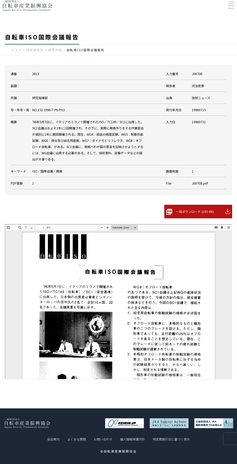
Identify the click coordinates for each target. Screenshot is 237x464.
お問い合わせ (103, 439)
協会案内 (53, 439)
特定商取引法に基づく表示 (171, 439)
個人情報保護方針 (132, 439)
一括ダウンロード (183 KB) (195, 219)
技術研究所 (35, 57)
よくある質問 (76, 439)
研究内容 (55, 57)
